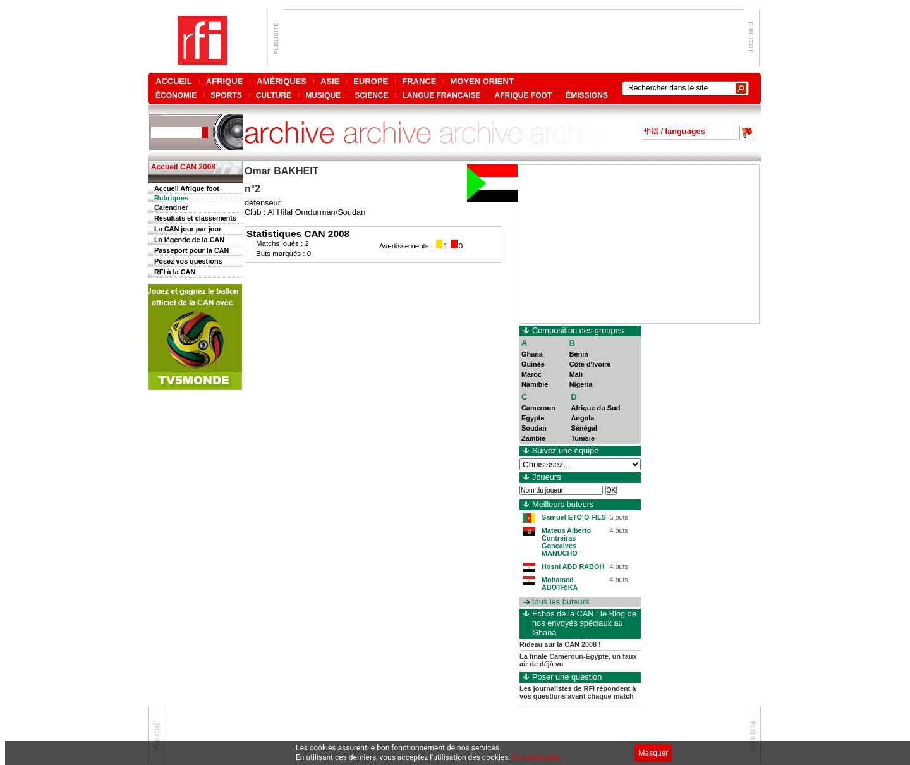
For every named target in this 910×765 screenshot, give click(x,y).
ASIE (329, 81)
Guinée (533, 364)
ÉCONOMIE (176, 95)
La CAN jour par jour (187, 229)
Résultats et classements (195, 218)
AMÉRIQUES (281, 81)
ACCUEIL (173, 81)
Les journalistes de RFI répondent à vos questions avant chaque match (577, 692)
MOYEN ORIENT (481, 81)
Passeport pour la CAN (191, 250)
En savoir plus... (539, 757)
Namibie (534, 384)
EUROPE (370, 81)
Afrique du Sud (595, 408)
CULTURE (273, 95)
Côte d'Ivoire (589, 364)
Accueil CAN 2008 (183, 166)
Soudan (534, 428)
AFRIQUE (224, 81)
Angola (582, 418)
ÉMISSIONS (587, 95)
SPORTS (225, 95)
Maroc (531, 374)
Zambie (533, 438)
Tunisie (582, 438)
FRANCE (419, 81)
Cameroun (538, 408)
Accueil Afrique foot (186, 188)
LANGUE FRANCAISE (441, 95)
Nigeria (581, 384)
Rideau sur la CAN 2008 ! (560, 644)
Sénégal (584, 428)
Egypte (532, 418)
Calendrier (171, 207)
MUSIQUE (323, 95)
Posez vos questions (188, 261)
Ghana (532, 354)
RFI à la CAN (174, 272)
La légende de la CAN (189, 239)
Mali (576, 374)
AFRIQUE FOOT (523, 95)
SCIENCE (371, 95)
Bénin (578, 354)
